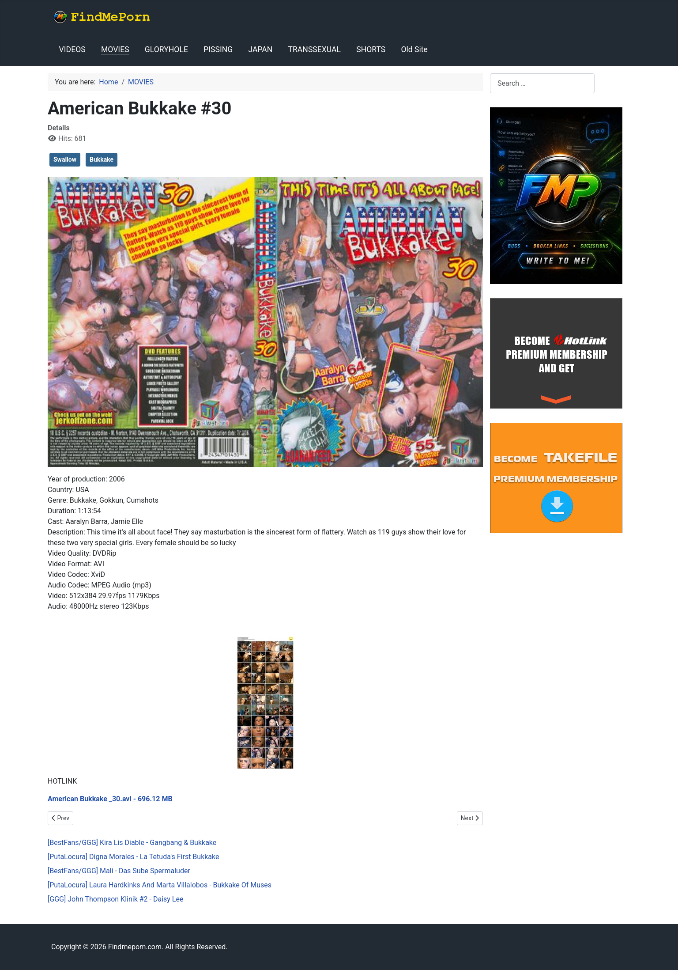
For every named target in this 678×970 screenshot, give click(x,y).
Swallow (64, 159)
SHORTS (370, 49)
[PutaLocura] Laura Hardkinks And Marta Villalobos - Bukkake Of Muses (159, 885)
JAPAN (260, 49)
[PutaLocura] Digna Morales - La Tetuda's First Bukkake (133, 857)
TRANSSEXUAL (314, 49)
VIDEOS (72, 49)
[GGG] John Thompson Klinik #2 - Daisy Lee (115, 899)
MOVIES (115, 49)
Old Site (414, 49)
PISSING (218, 49)
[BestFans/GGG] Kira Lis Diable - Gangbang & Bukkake (132, 842)
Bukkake (101, 159)
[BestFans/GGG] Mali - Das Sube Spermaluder (119, 871)
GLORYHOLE (166, 49)
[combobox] (542, 83)
